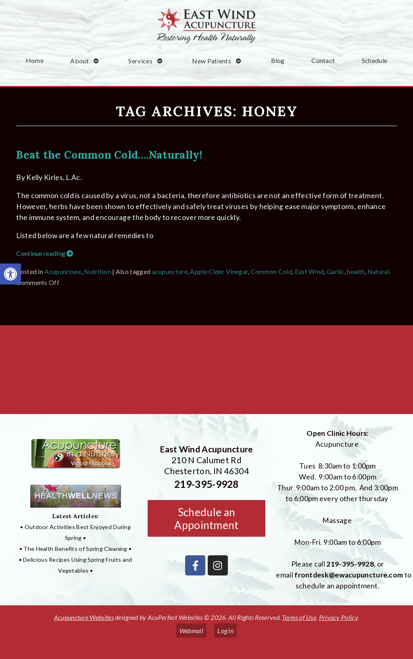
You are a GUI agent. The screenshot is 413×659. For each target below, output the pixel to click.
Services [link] (140, 61)
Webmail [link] (191, 630)
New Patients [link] (211, 61)
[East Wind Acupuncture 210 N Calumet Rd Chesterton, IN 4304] (206, 373)
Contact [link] (323, 60)
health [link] (356, 271)
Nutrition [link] (97, 271)
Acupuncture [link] (62, 271)
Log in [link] (225, 630)
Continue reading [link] (44, 253)
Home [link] (35, 60)
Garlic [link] (335, 271)
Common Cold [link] (271, 271)
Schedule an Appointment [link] (206, 518)
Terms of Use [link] (299, 617)
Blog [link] (278, 60)
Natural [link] (378, 271)
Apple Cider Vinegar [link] (219, 271)
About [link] (79, 61)
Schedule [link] (374, 60)
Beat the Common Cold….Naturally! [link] (109, 154)
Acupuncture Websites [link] (84, 617)
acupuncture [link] (170, 271)
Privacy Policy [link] (338, 617)
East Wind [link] (309, 271)
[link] (10, 274)
